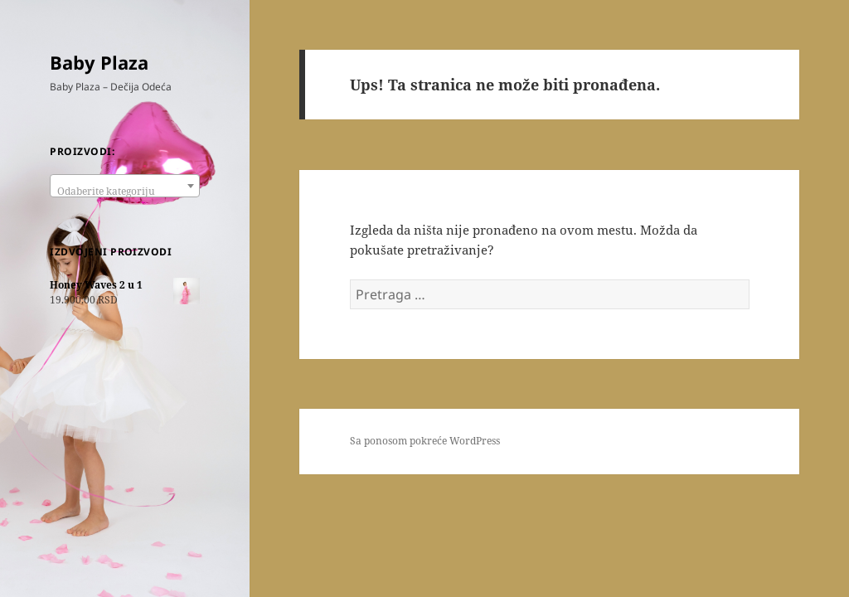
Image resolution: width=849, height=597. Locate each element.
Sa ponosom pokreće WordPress (425, 441)
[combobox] (125, 185)
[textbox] (125, 191)
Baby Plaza (99, 62)
